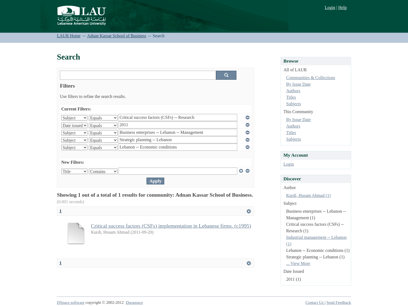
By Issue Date (298, 84)
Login (330, 7)
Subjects (293, 103)
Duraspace (134, 302)
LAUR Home (69, 35)
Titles (291, 97)
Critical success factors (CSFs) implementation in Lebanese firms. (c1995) (171, 226)
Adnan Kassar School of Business (116, 35)
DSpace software (70, 302)
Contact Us (315, 302)
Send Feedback (339, 302)
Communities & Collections (310, 77)
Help (342, 7)
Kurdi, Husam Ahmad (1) (308, 195)
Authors (293, 90)
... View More (298, 263)
